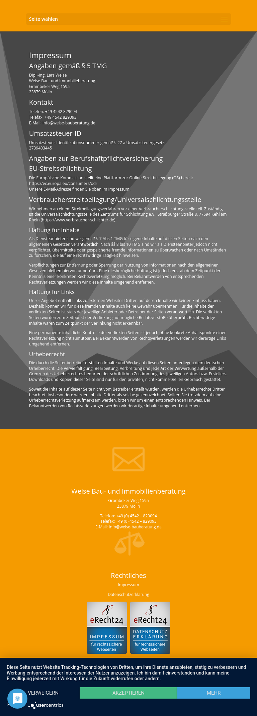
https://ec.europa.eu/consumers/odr (63, 183)
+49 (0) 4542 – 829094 (136, 516)
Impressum (128, 585)
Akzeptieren (128, 693)
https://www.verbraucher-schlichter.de (78, 220)
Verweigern (43, 693)
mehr (214, 693)
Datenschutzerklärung (128, 594)
